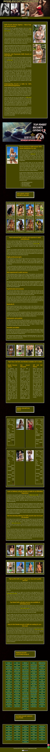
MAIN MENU (25, 18)
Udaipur (42, 736)
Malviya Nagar (25, 685)
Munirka (42, 688)
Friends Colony (42, 673)
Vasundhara (42, 703)
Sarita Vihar (42, 698)
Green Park (42, 675)
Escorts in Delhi (36, 243)
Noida (42, 690)
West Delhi (25, 706)
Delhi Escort (33, 154)
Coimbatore (25, 741)
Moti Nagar (25, 688)
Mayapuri (33, 685)
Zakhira (42, 706)
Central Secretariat (34, 665)
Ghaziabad (25, 708)
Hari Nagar (17, 678)
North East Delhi (25, 693)
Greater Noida (33, 675)
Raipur (25, 736)
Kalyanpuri (8, 683)
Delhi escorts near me (16, 523)
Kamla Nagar (17, 683)
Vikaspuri (8, 706)
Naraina (8, 690)
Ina (42, 678)
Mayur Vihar (42, 685)
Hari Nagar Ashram (25, 678)
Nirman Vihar (9, 693)
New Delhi (25, 690)
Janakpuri (33, 680)
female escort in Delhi (39, 629)
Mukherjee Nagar (33, 688)
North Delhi (17, 693)
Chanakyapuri (42, 665)
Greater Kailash (25, 675)
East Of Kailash (25, 673)
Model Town (17, 688)
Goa (17, 739)
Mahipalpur (17, 685)
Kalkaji (42, 680)
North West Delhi (33, 693)
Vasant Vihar (34, 703)
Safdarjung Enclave (25, 698)
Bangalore (25, 726)
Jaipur (9, 731)
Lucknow (42, 731)
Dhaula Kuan (42, 670)
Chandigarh (9, 739)
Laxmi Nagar (42, 683)
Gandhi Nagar (9, 675)
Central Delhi (25, 665)
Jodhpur (17, 731)
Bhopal (25, 739)
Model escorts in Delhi (34, 494)
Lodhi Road (9, 685)
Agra (9, 726)
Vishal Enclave (17, 706)
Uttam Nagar (9, 703)
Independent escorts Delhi (12, 593)
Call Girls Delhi (10, 60)
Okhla (42, 693)
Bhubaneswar (42, 726)
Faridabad (33, 673)
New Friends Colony (34, 690)
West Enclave (34, 706)
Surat (34, 736)
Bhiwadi (33, 726)
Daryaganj (8, 670)
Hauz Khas (33, 678)
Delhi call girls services (25, 608)
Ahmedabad (17, 726)
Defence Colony (17, 670)
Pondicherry (9, 736)
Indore (34, 739)
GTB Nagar (9, 678)
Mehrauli (8, 688)
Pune (17, 736)
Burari (17, 665)
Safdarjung (17, 698)
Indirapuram (17, 680)
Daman (42, 739)
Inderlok (9, 680)
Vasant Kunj (25, 703)
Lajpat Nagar (34, 683)
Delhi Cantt (33, 670)
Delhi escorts (28, 97)
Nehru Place (17, 690)
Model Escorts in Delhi (32, 748)
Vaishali (17, 703)
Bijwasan (8, 665)
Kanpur (25, 731)
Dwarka (9, 673)
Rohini (9, 698)
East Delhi (17, 673)
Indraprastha (25, 680)
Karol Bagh (25, 683)
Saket (34, 698)
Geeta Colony (17, 675)
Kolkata (34, 731)
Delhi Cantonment (25, 670)
